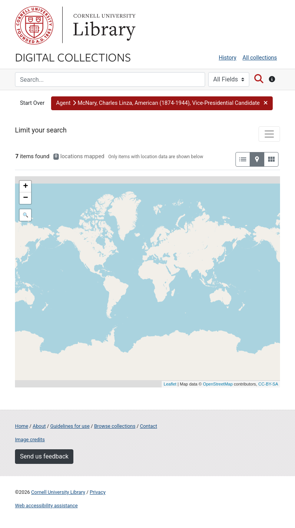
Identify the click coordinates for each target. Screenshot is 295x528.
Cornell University (34, 25)
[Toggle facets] (269, 134)
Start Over (32, 103)
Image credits (30, 439)
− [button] (25, 198)
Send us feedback (44, 456)
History (228, 58)
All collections (259, 58)
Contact (148, 426)
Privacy (97, 492)
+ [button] (25, 186)
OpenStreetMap (218, 384)
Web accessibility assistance (46, 505)
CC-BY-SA (268, 384)
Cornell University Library (58, 492)
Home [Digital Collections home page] (21, 426)
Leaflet (170, 384)
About (39, 426)
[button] (162, 103)
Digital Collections (73, 57)
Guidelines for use (69, 426)
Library (103, 25)
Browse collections (115, 426)
